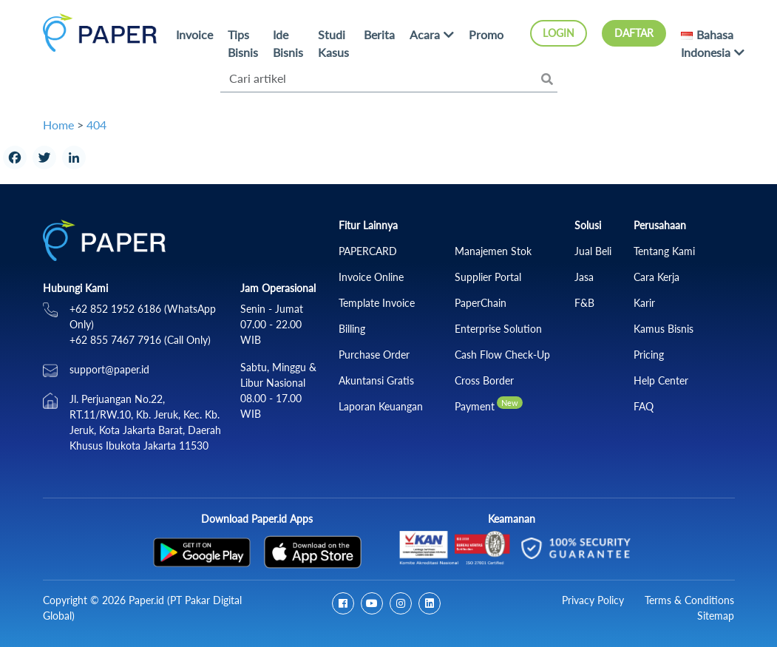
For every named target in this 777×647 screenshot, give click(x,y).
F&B (584, 303)
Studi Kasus (333, 43)
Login (558, 33)
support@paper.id (109, 369)
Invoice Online (371, 277)
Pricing (649, 354)
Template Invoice (377, 303)
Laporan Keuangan (381, 406)
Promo (486, 34)
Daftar (634, 33)
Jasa (584, 277)
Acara (425, 34)
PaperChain (480, 303)
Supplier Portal (488, 277)
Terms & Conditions (689, 600)
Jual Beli (592, 251)
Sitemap (715, 615)
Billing (352, 328)
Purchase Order (374, 354)
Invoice (194, 34)
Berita (379, 34)
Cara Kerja (656, 277)
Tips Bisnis (243, 43)
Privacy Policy (593, 600)
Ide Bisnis (288, 43)
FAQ (644, 406)
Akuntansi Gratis (376, 380)
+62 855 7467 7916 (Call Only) (140, 339)
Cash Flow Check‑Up (502, 354)
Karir (644, 303)
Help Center (661, 380)
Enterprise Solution (498, 328)
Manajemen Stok (493, 251)
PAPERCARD (368, 251)
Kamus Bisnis (663, 328)
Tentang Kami (664, 251)
